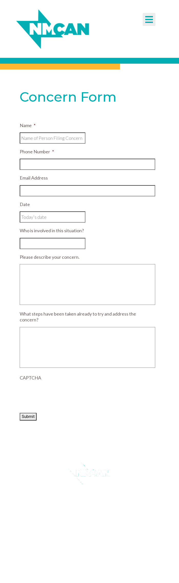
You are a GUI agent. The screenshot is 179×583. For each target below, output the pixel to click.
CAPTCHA (30, 378)
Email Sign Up (86, 497)
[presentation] (58, 395)
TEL (74, 565)
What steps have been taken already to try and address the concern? (78, 316)
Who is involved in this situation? (52, 230)
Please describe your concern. (50, 257)
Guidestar (87, 507)
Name (28, 125)
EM (75, 571)
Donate (87, 518)
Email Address (34, 178)
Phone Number (37, 151)
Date (25, 204)
